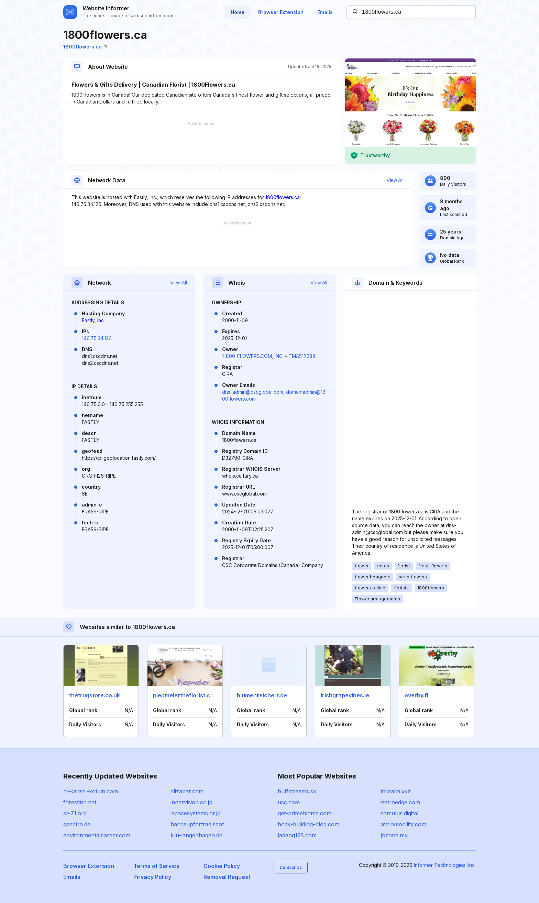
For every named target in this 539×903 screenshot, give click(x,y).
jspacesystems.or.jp (195, 813)
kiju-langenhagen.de (196, 835)
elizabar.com (187, 791)
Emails (325, 12)
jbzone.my (394, 835)
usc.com (289, 802)
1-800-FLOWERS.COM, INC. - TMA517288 (269, 356)
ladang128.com (297, 835)
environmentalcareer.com (96, 835)
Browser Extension (281, 12)
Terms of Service (156, 865)
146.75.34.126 (97, 338)
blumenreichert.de (262, 695)
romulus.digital (399, 813)
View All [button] (395, 180)
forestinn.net (79, 802)
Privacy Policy (152, 876)
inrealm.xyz (396, 791)
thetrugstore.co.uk (94, 695)
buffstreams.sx (297, 791)
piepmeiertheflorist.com (185, 695)
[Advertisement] (201, 142)
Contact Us (290, 867)
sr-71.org (75, 813)
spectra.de (76, 824)
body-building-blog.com (308, 824)
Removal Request (227, 876)
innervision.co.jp (191, 802)
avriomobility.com (403, 824)
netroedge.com (400, 802)
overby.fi (416, 695)
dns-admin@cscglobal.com (252, 392)
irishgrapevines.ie (345, 695)
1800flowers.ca (85, 47)
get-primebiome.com (304, 813)
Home (237, 12)
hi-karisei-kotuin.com (90, 791)
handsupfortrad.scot (197, 824)
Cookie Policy (222, 865)
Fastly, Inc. (93, 320)
